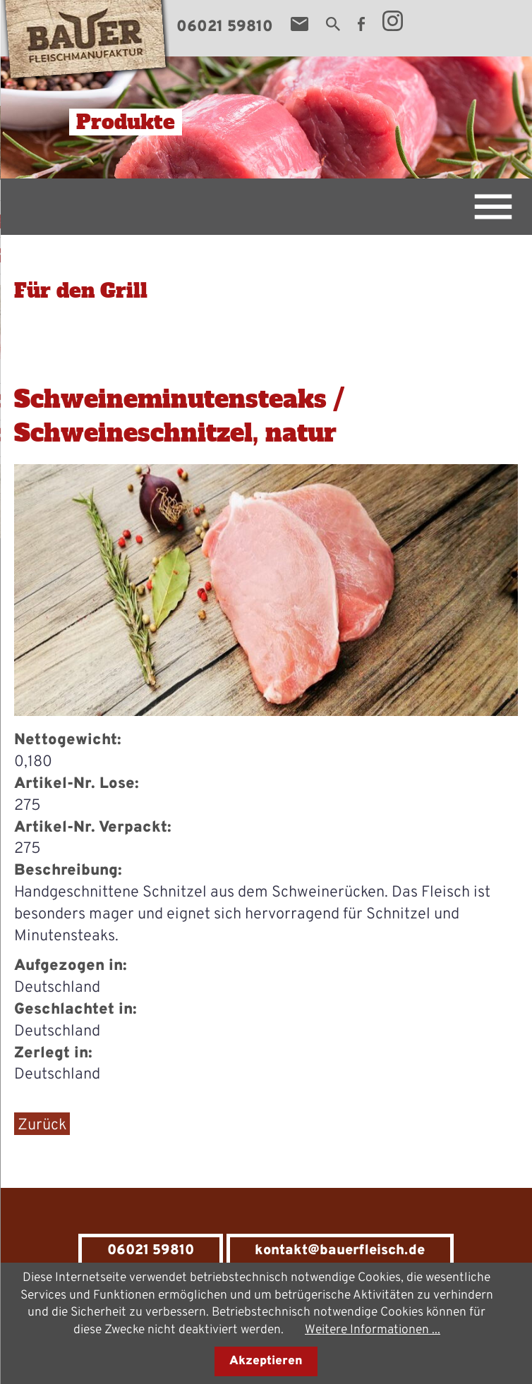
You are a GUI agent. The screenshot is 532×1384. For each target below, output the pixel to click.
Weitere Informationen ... (372, 1330)
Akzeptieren (266, 1361)
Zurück (42, 1125)
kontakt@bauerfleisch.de (340, 1251)
